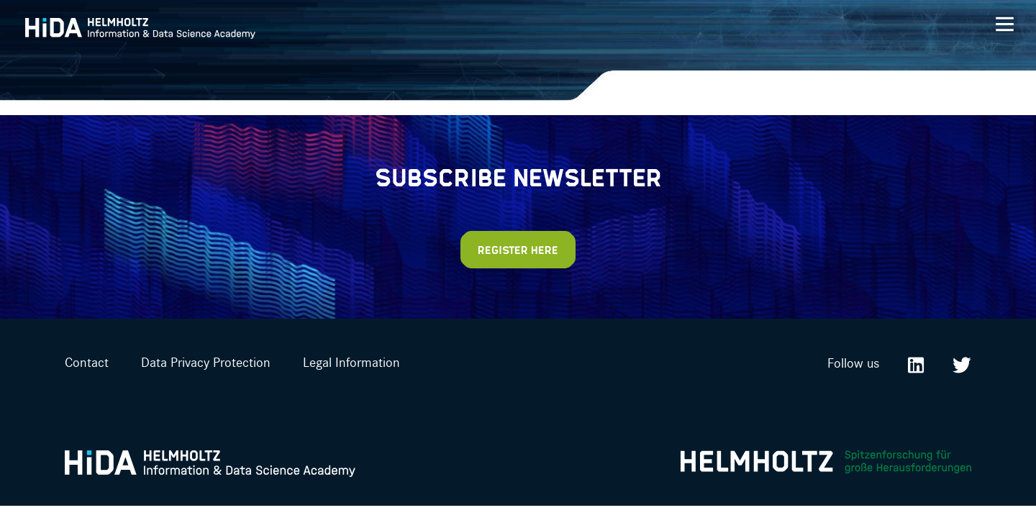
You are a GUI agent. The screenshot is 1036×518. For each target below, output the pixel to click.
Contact (87, 362)
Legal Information (351, 362)
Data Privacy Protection (206, 362)
